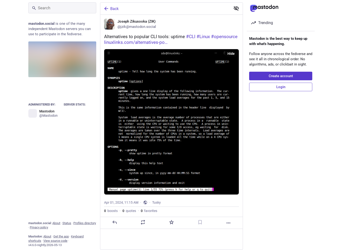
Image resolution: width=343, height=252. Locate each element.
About (56, 223)
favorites (149, 211)
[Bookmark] (200, 222)
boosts (111, 211)
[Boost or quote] (143, 222)
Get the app (61, 236)
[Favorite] (171, 222)
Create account (281, 76)
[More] (228, 223)
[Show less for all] (236, 8)
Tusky (156, 202)
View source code (55, 240)
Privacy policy (39, 227)
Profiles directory (84, 223)
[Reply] (114, 222)
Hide (231, 53)
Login (280, 87)
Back (111, 8)
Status (66, 223)
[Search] (62, 7)
